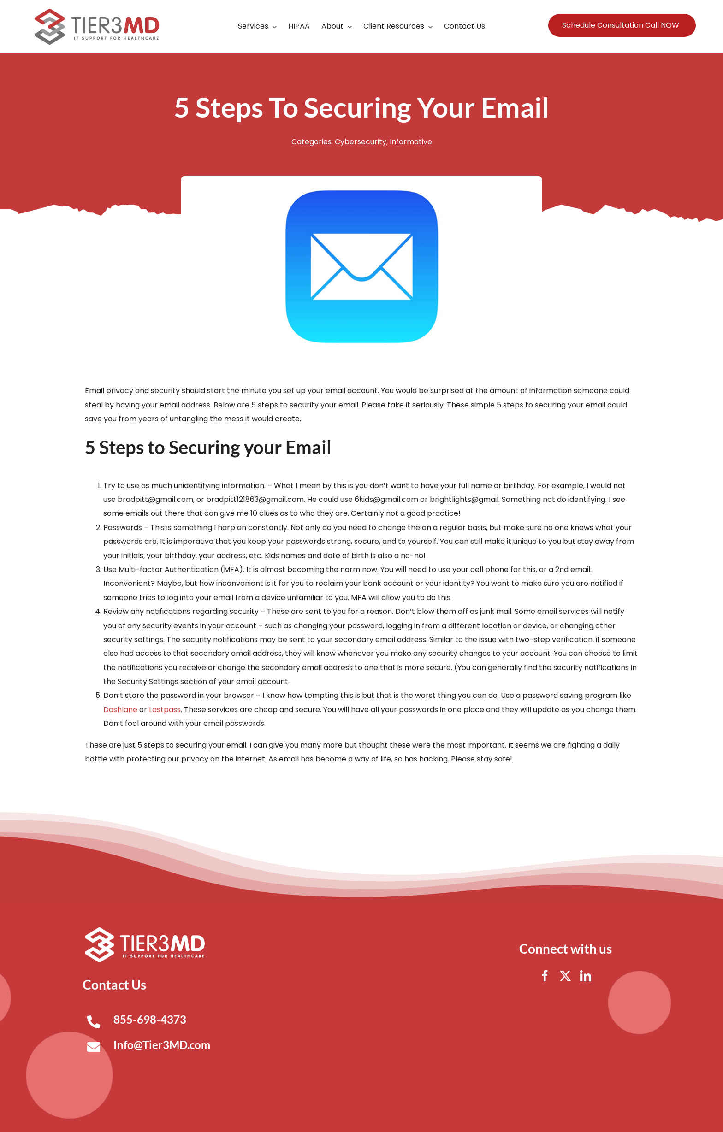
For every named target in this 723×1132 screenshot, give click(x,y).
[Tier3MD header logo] (97, 12)
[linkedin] (585, 975)
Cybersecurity (360, 141)
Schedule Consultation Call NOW (620, 25)
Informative (411, 141)
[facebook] (545, 975)
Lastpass (165, 709)
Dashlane (120, 709)
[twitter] (565, 975)
